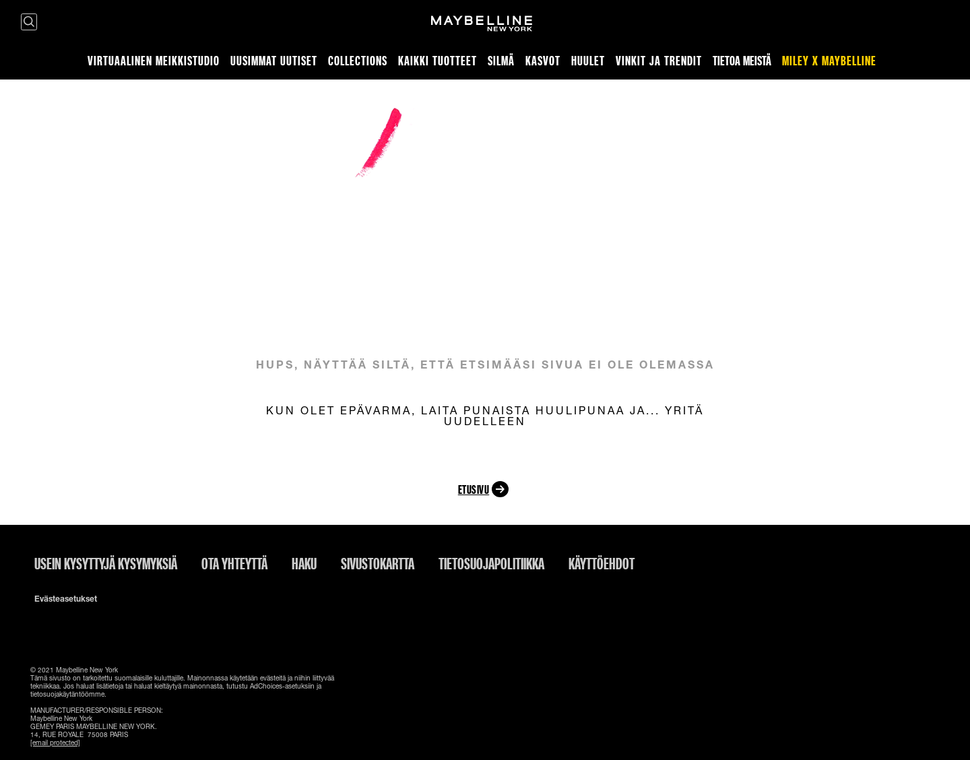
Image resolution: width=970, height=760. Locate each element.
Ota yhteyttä (234, 563)
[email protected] (55, 742)
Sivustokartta (377, 563)
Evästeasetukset (65, 599)
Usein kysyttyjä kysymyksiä (105, 563)
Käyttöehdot (602, 563)
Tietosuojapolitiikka (491, 563)
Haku (304, 563)
